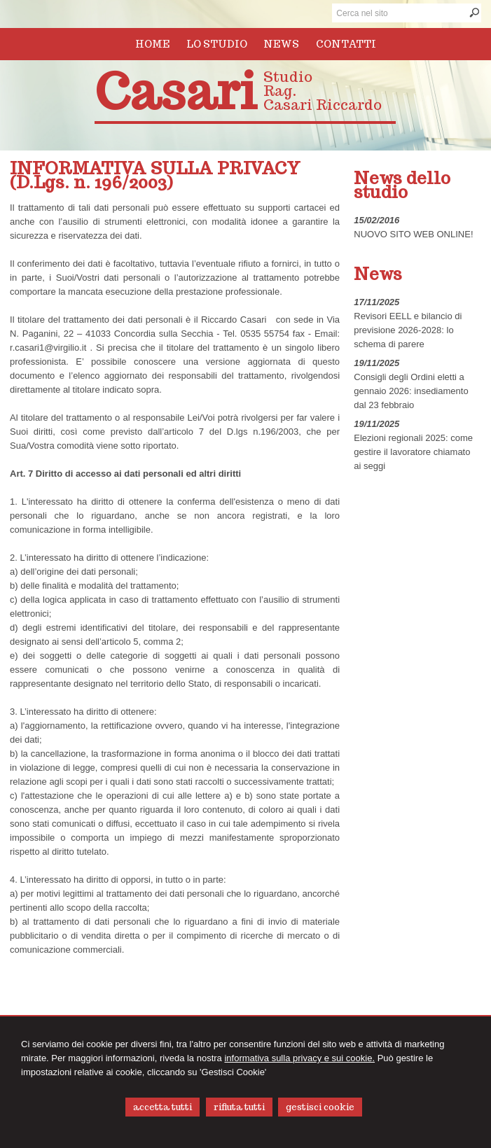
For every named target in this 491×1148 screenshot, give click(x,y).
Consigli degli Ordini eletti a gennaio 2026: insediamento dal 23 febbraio (411, 391)
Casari (175, 91)
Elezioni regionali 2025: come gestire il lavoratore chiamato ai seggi (413, 452)
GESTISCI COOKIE (320, 1107)
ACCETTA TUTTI (162, 1107)
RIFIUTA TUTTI (239, 1107)
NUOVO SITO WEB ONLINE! (413, 234)
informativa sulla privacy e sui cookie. (299, 1058)
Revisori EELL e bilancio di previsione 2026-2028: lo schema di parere (408, 330)
